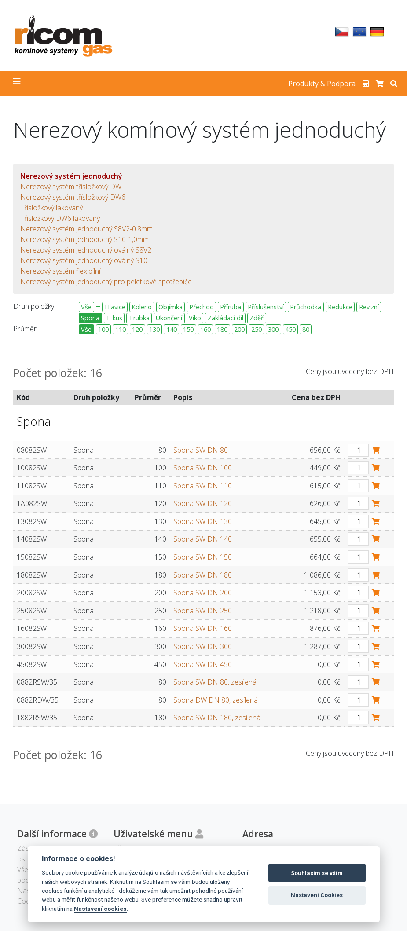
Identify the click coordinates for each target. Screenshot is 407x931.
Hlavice (115, 307)
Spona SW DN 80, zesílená (215, 682)
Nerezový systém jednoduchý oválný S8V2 (85, 250)
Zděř (256, 318)
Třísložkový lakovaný (51, 208)
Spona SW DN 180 (202, 575)
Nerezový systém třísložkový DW (70, 186)
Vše (86, 307)
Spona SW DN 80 (200, 450)
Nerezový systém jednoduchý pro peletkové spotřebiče (106, 281)
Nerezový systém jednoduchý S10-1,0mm (84, 239)
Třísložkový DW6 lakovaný (60, 218)
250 (256, 329)
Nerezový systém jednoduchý (71, 176)
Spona (90, 318)
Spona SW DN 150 (202, 557)
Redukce (340, 307)
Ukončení (169, 318)
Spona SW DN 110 (202, 486)
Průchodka (305, 307)
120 (137, 329)
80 (305, 329)
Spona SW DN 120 (202, 503)
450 (290, 329)
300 (273, 329)
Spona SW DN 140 (202, 539)
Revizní (369, 307)
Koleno (142, 307)
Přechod (201, 307)
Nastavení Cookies (317, 895)
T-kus (114, 318)
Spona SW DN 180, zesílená (216, 717)
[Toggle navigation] (16, 84)
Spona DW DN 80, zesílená (215, 700)
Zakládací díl (225, 318)
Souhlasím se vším (317, 873)
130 (154, 329)
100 (103, 329)
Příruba (230, 307)
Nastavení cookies (100, 908)
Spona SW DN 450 (202, 664)
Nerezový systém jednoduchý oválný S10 (83, 260)
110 (120, 329)
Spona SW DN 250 (202, 611)
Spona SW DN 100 (202, 468)
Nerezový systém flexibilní (60, 271)
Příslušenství (266, 307)
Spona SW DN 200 (202, 592)
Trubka (139, 318)
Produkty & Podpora (322, 84)
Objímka (170, 307)
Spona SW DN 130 (202, 521)
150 (188, 329)
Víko (195, 318)
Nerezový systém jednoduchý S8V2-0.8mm (86, 229)
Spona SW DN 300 (202, 646)
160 (205, 329)
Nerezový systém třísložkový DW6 (72, 197)
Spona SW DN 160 (202, 628)
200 (239, 329)
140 (171, 329)
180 (222, 329)
